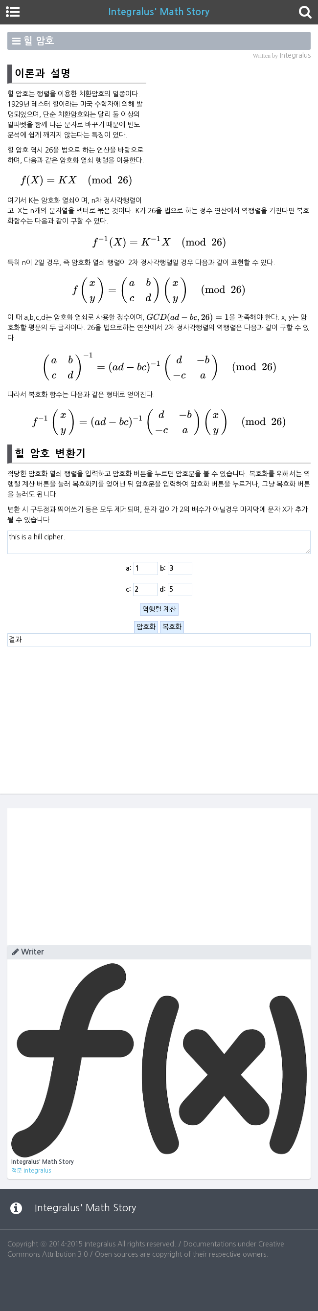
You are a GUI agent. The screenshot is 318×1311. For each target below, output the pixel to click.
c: (142, 589)
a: (142, 568)
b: (176, 568)
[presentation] (76, 181)
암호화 (146, 626)
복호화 (172, 626)
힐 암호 (38, 41)
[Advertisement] (228, 132)
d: (175, 589)
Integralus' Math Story (159, 12)
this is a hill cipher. (159, 542)
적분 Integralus (31, 1171)
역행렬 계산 (159, 609)
